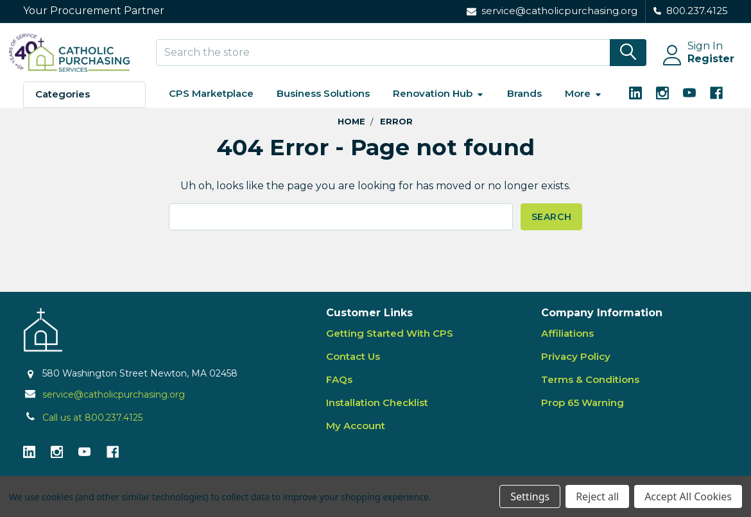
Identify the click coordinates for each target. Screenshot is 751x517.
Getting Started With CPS (389, 344)
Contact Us (353, 367)
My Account (355, 436)
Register (696, 66)
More (583, 104)
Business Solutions (323, 104)
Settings (529, 496)
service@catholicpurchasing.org (113, 405)
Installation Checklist (377, 413)
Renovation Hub (438, 104)
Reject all (597, 496)
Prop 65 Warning (582, 413)
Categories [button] (62, 105)
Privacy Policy (575, 367)
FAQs (339, 390)
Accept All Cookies (688, 496)
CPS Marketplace (211, 104)
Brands (524, 104)
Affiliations (567, 344)
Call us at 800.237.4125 (92, 428)
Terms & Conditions (590, 390)
